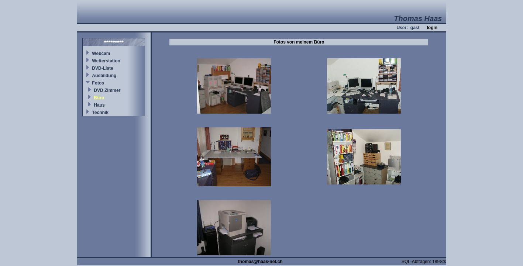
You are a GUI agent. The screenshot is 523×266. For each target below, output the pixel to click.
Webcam (101, 53)
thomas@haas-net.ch (260, 261)
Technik (100, 112)
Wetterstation (106, 60)
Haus (99, 105)
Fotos (98, 83)
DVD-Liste (102, 68)
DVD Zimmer (107, 90)
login (432, 27)
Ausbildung (104, 75)
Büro (99, 97)
